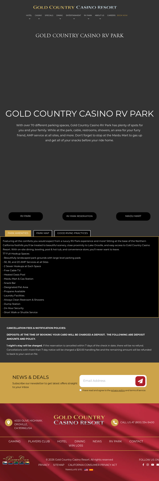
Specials (49, 15)
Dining (59, 15)
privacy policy (118, 391)
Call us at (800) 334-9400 (137, 422)
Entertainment (73, 15)
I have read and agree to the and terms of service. (114, 391)
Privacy (43, 465)
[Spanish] (91, 469)
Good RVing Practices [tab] (72, 233)
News (97, 441)
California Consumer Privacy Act (92, 465)
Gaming (15, 441)
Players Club (39, 441)
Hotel (29, 15)
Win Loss (76, 445)
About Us (99, 15)
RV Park (88, 15)
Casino (38, 15)
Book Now (122, 15)
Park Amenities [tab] (18, 233)
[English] (86, 469)
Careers (111, 15)
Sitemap (58, 465)
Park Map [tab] (42, 233)
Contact (136, 441)
